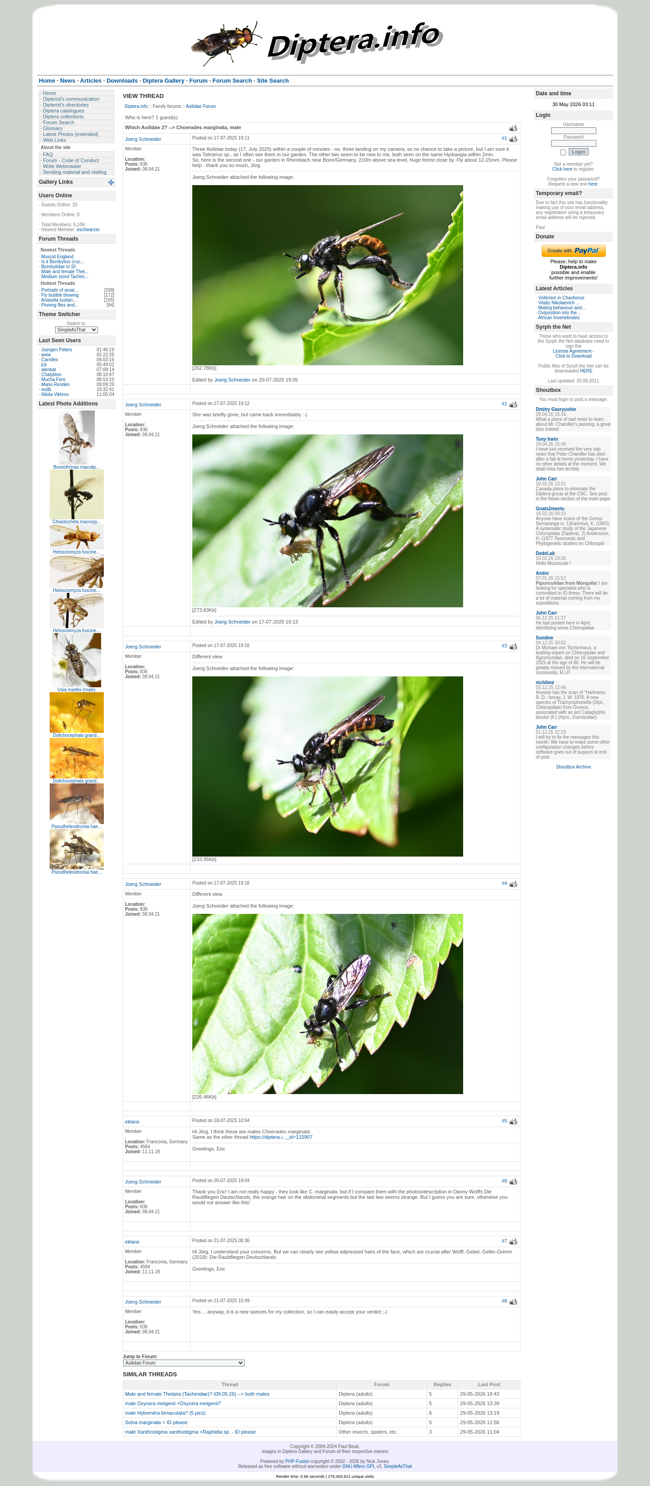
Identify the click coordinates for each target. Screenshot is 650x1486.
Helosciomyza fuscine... (76, 552)
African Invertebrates (559, 317)
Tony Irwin (547, 439)
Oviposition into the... (559, 312)
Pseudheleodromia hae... (76, 826)
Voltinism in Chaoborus (562, 297)
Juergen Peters (57, 349)
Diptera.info (136, 106)
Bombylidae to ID (59, 266)
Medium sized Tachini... (65, 276)
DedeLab (545, 553)
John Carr (546, 478)
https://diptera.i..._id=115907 (281, 1137)
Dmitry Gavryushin (556, 409)
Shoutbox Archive (573, 766)
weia (46, 354)
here (593, 184)
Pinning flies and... (60, 305)
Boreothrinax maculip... (76, 467)
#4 (504, 883)
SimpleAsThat (398, 1466)
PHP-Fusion (297, 1461)
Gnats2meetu (550, 508)
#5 (504, 1120)
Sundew (544, 637)
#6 (504, 1181)
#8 (504, 1301)
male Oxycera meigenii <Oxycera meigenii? (173, 1403)
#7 (504, 1241)
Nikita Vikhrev (55, 394)
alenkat (49, 369)
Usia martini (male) (77, 689)
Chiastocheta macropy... (76, 521)
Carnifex (50, 359)
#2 (504, 403)
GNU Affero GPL (358, 1466)
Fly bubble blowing (60, 295)
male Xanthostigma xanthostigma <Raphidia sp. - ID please (190, 1432)
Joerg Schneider (143, 139)
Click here (562, 169)
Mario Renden (56, 384)
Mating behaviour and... (562, 307)
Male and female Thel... (65, 271)
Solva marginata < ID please (156, 1422)
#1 (504, 138)
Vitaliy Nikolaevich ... (559, 302)
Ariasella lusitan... (58, 300)
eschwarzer (88, 229)
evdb (46, 389)
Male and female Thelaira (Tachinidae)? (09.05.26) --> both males (197, 1394)
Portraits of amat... (60, 290)
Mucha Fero (53, 379)
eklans (132, 1121)
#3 (504, 645)
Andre (542, 573)
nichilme (545, 682)
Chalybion (51, 374)
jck (44, 364)
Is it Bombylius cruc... (63, 261)
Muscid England (58, 256)
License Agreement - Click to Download (573, 354)
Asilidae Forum (201, 106)
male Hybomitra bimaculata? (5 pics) (165, 1413)
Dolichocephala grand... (76, 735)
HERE (586, 370)
